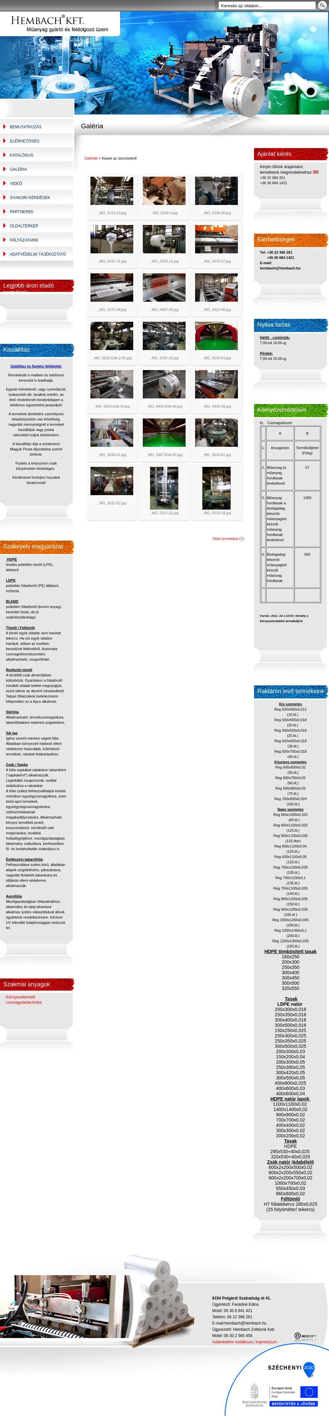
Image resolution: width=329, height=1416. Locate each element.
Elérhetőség (24, 141)
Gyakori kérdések (30, 197)
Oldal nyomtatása (228, 539)
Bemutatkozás (25, 127)
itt (315, 172)
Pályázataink (24, 240)
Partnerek (22, 212)
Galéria (18, 169)
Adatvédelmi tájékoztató (38, 254)
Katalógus (22, 155)
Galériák (91, 158)
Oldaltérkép (24, 226)
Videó (16, 183)
